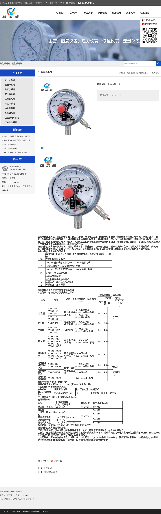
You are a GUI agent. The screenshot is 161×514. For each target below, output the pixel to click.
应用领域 (116, 13)
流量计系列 (10, 85)
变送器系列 (10, 94)
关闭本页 (58, 461)
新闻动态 (102, 13)
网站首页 (60, 13)
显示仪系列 (10, 89)
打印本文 (44, 461)
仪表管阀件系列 (12, 118)
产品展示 (88, 13)
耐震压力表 (48, 468)
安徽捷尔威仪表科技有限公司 (137, 73)
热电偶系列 (10, 113)
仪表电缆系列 (11, 122)
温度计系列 (10, 104)
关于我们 (74, 13)
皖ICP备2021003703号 (41, 511)
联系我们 (144, 13)
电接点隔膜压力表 (50, 472)
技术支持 (130, 13)
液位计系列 (10, 80)
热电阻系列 (10, 108)
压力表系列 (10, 99)
